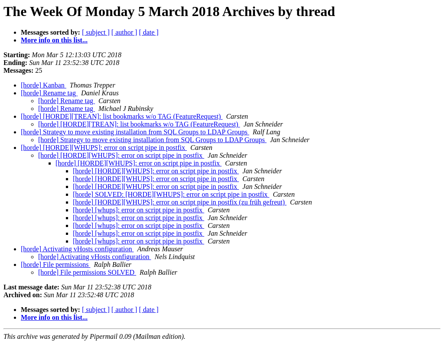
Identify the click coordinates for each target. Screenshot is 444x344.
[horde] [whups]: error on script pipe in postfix (138, 210)
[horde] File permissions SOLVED (87, 272)
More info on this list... (54, 40)
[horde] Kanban (43, 85)
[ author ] (124, 32)
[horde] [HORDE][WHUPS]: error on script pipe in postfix (104, 147)
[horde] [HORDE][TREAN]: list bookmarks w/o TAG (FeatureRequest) (121, 116)
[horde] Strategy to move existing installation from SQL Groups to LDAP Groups (135, 132)
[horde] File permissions (55, 264)
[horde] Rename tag (49, 93)
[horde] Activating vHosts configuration (77, 249)
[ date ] (148, 32)
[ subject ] (96, 32)
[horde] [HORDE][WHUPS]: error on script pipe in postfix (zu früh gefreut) (180, 202)
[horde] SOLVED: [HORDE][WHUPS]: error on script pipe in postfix (171, 194)
